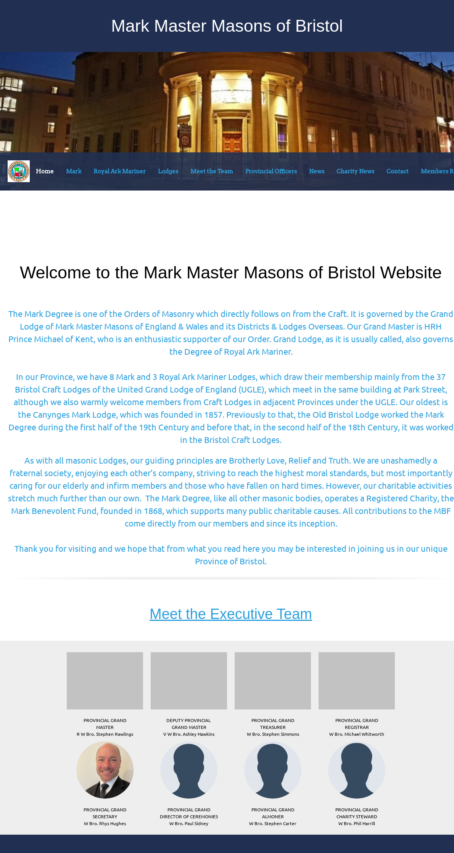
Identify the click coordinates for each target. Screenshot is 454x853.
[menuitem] (45, 173)
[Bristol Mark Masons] (19, 171)
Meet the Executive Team (231, 614)
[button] (105, 693)
